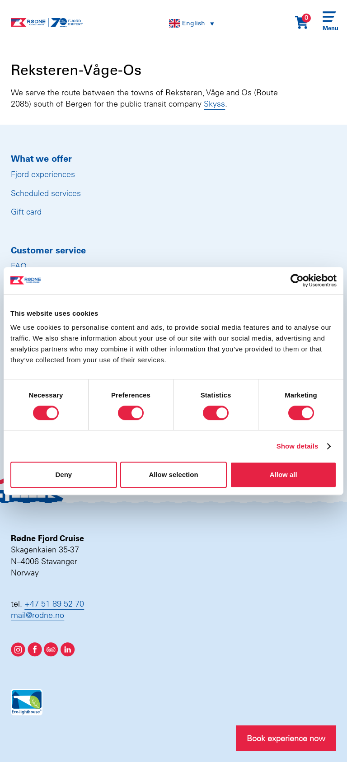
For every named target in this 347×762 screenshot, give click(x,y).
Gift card (26, 211)
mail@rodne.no (37, 615)
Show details (298, 446)
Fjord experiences (43, 174)
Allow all (283, 474)
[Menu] (329, 22)
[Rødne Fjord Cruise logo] (47, 23)
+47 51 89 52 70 (54, 603)
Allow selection (173, 474)
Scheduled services (46, 193)
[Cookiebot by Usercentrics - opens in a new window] (297, 280)
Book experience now (286, 738)
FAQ (19, 266)
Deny (63, 474)
